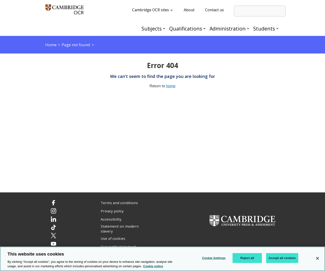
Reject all (247, 258)
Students (264, 28)
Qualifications (185, 28)
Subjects (151, 28)
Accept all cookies (282, 258)
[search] (259, 11)
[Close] (317, 258)
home (171, 86)
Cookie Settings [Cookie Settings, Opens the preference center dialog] (214, 258)
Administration (228, 28)
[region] (162, 259)
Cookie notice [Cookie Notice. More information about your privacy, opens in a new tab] (153, 266)
